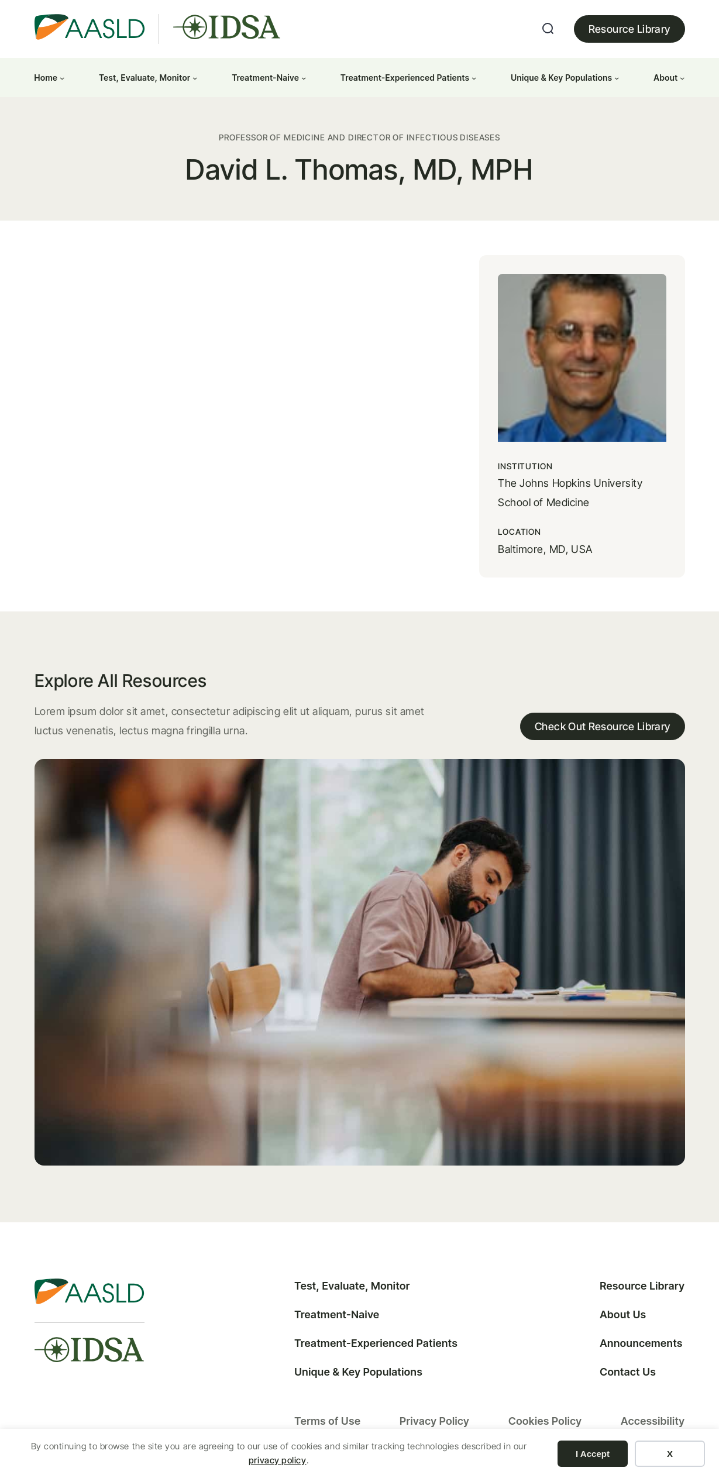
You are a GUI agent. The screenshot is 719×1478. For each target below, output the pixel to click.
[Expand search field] (548, 29)
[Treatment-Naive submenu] (303, 77)
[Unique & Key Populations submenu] (616, 77)
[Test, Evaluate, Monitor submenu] (194, 77)
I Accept (593, 1454)
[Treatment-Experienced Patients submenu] (474, 77)
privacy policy (278, 1460)
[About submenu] (682, 77)
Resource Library (629, 29)
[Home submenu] (62, 77)
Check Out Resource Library (602, 726)
